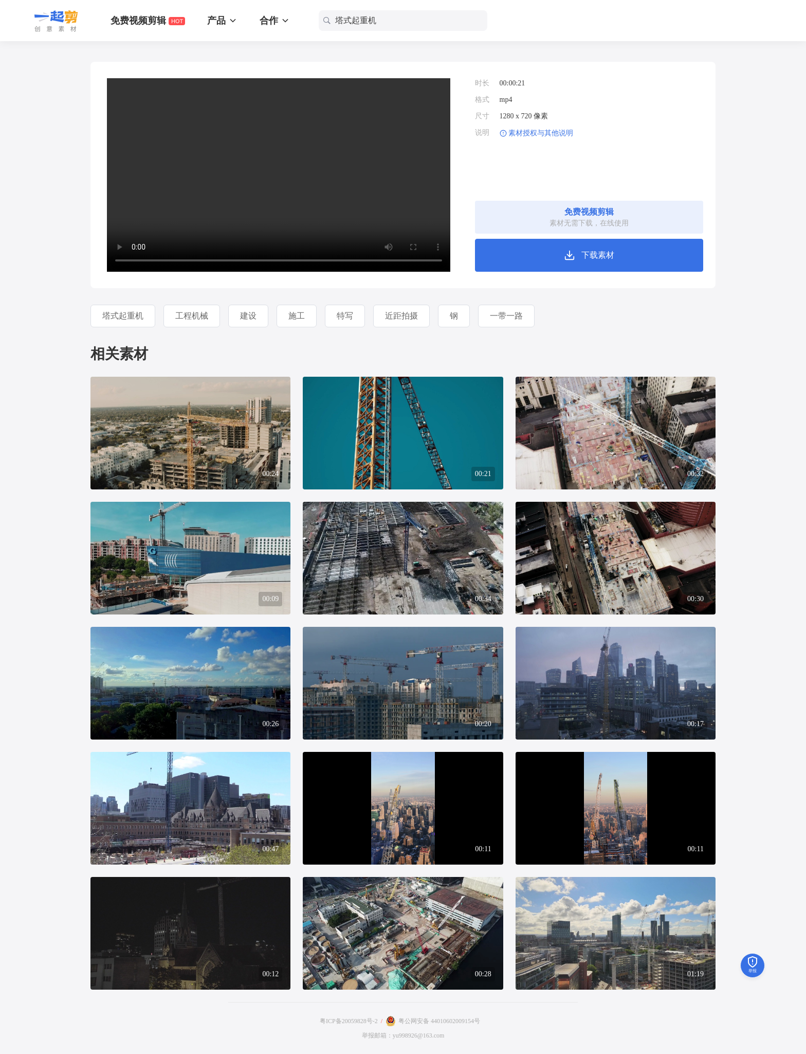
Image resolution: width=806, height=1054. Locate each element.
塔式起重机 (122, 315)
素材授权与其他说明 (540, 133)
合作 (275, 20)
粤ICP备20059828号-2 (349, 1021)
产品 (222, 20)
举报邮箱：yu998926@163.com (403, 1035)
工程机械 (191, 315)
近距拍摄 (401, 315)
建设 (248, 315)
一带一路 (506, 315)
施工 (296, 315)
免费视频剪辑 (148, 21)
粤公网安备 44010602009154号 (439, 1021)
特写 (345, 315)
